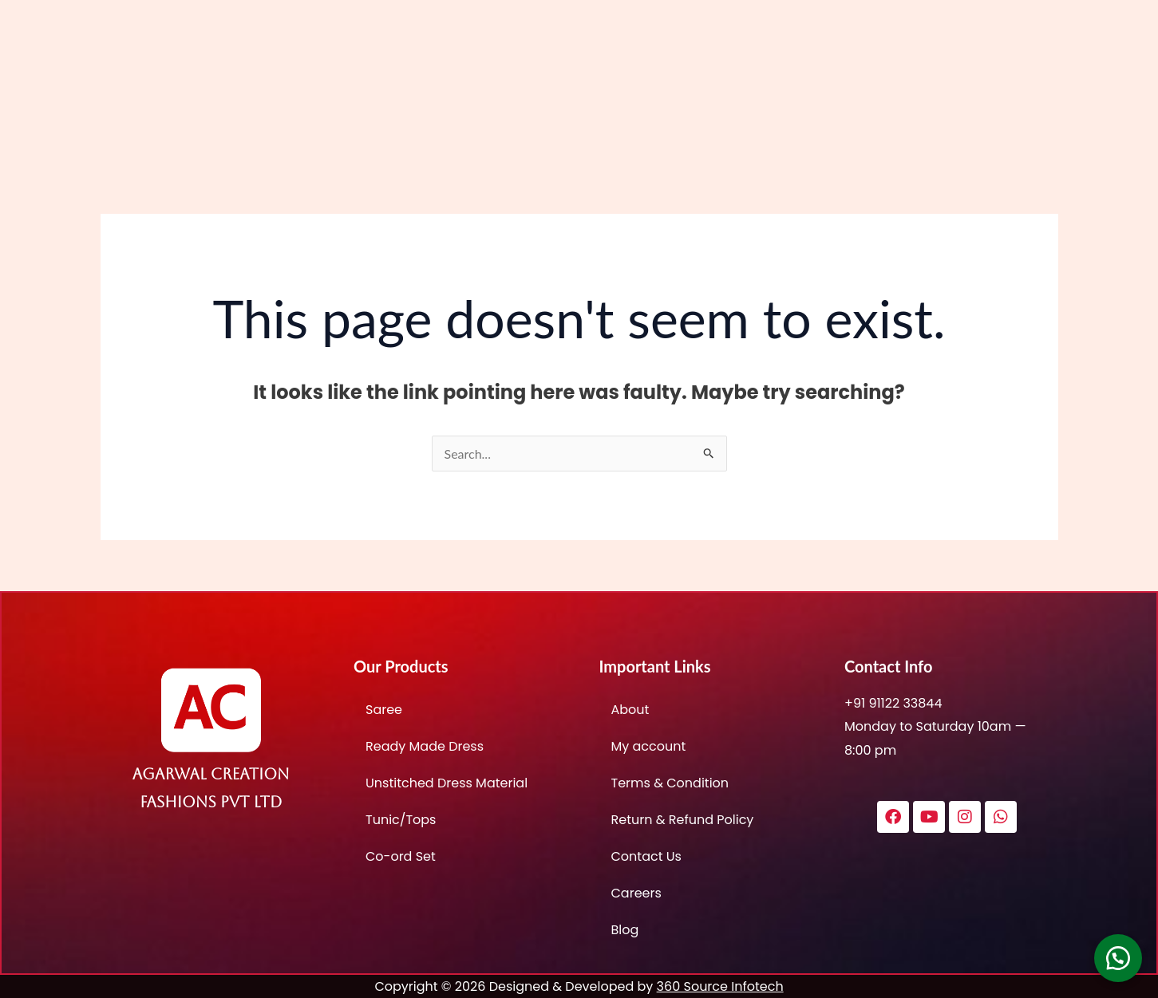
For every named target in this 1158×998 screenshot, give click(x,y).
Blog (625, 930)
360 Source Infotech (720, 986)
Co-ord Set (401, 856)
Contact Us (646, 856)
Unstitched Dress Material (447, 783)
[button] (1118, 958)
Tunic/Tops (401, 820)
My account (648, 746)
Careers (636, 893)
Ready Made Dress (425, 746)
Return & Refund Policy (682, 820)
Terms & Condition (670, 783)
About (630, 709)
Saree (384, 709)
